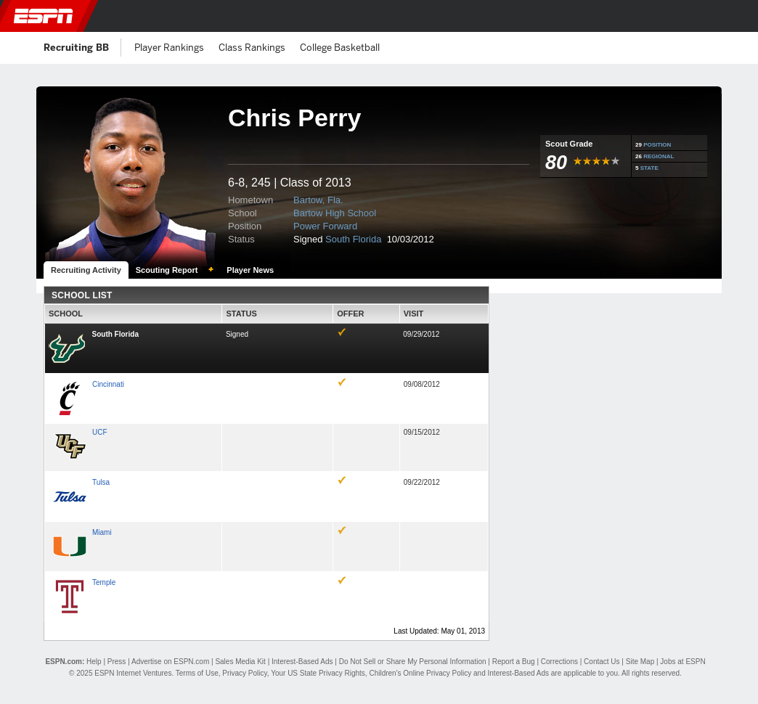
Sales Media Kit (240, 662)
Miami (102, 532)
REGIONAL (658, 156)
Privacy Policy (244, 673)
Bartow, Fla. (318, 200)
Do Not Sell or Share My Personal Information (412, 662)
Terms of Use (197, 673)
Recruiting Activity (86, 270)
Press (116, 662)
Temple (103, 582)
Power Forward (325, 226)
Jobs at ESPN (682, 662)
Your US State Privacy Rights (318, 673)
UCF (99, 432)
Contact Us (601, 662)
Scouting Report (167, 270)
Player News (250, 270)
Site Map (640, 662)
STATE (649, 168)
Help (94, 662)
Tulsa (101, 482)
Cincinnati (108, 384)
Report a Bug (513, 662)
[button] (738, 16)
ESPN (43, 16)
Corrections (559, 662)
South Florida (354, 239)
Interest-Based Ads (302, 662)
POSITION (657, 145)
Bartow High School (334, 213)
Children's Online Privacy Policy (420, 673)
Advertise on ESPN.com (170, 662)
